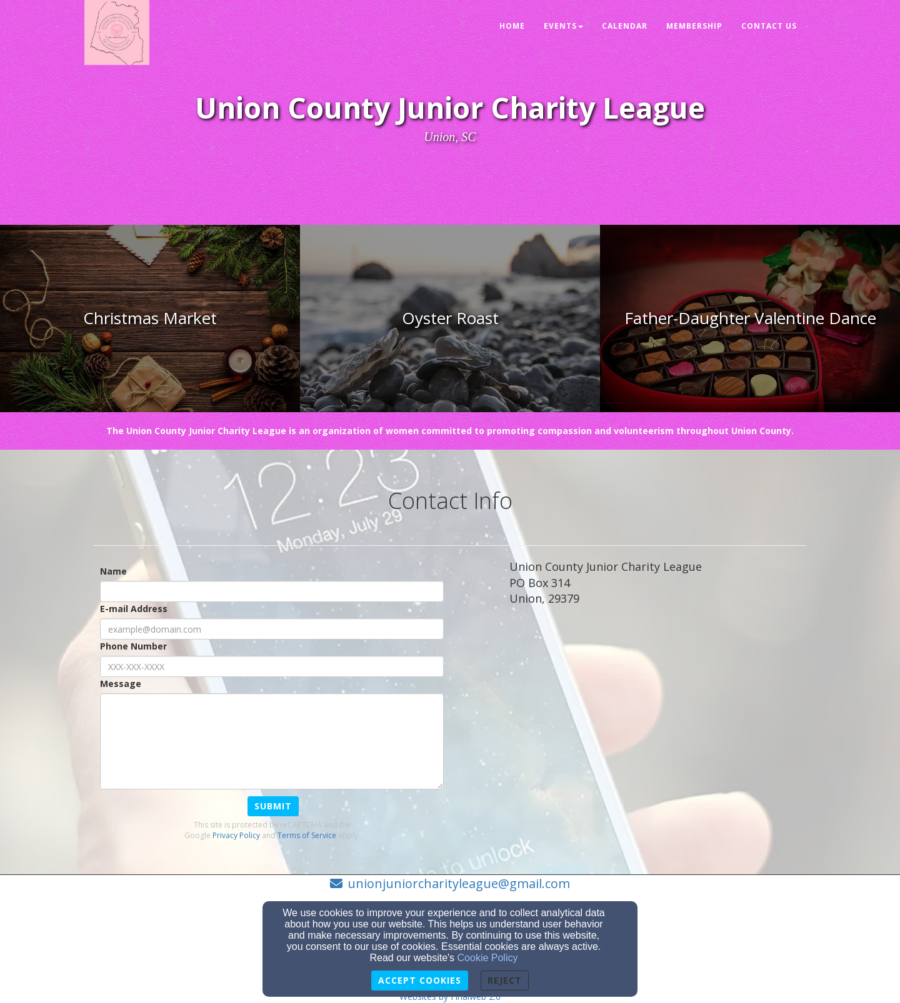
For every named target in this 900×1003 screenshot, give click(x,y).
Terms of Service (307, 835)
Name (113, 571)
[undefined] (150, 318)
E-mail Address (134, 609)
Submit (273, 806)
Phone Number (133, 646)
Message (120, 683)
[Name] (272, 591)
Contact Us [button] (769, 26)
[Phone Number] (272, 666)
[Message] (272, 741)
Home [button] (512, 26)
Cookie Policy (488, 957)
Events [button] (563, 26)
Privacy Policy (236, 835)
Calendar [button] (625, 26)
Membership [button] (694, 26)
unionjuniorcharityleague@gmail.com (459, 883)
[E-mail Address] (272, 629)
